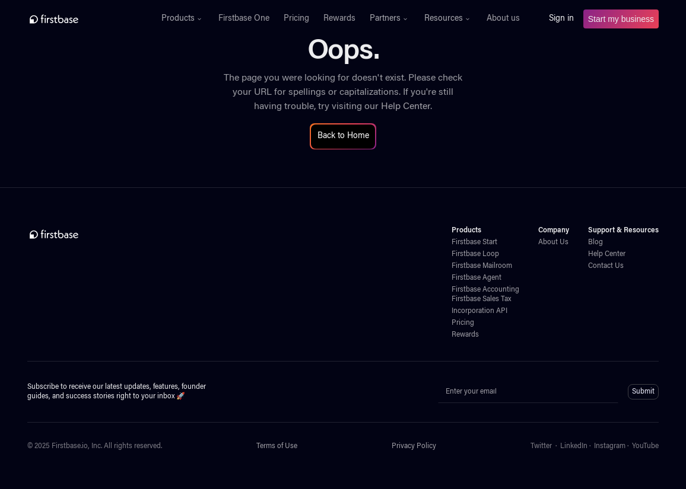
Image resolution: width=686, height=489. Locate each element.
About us (503, 19)
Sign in (561, 19)
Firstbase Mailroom (482, 266)
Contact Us (606, 266)
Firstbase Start (474, 242)
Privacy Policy (414, 446)
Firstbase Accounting (485, 289)
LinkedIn (573, 446)
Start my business (621, 19)
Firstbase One (243, 19)
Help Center (405, 106)
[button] (182, 19)
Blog (595, 242)
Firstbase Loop (475, 254)
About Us (553, 242)
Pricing (296, 19)
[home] (79, 19)
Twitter (541, 446)
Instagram (609, 446)
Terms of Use (276, 446)
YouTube (645, 446)
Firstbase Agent (476, 278)
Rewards (339, 19)
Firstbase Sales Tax (481, 299)
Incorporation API (479, 311)
